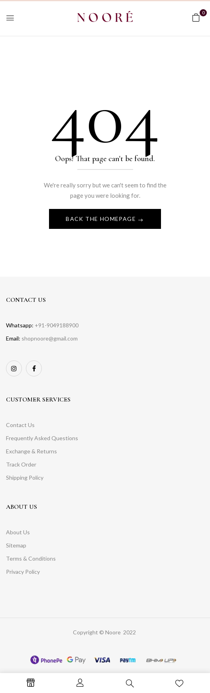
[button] (196, 17)
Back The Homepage (101, 218)
